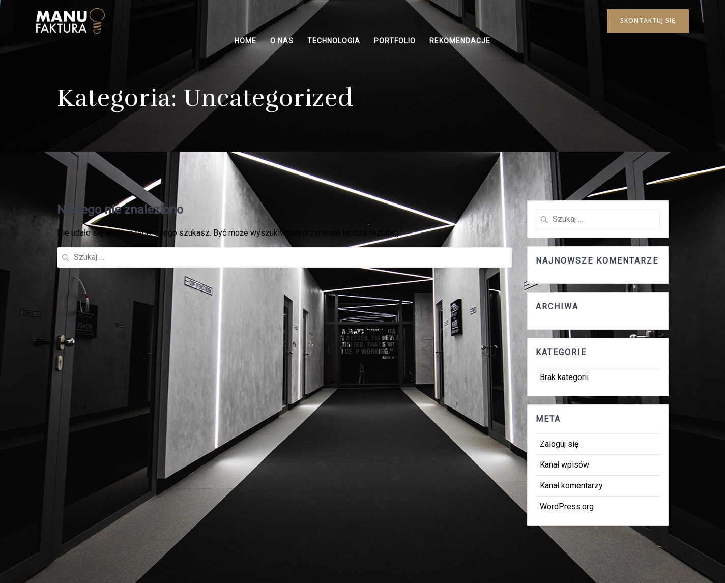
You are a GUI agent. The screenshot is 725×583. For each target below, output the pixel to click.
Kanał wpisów (564, 465)
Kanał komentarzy (571, 485)
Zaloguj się (559, 444)
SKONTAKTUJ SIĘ (648, 20)
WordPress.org (567, 506)
